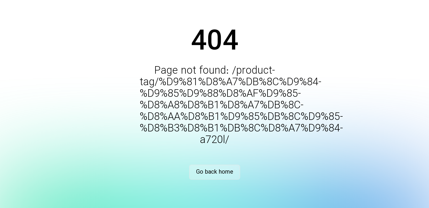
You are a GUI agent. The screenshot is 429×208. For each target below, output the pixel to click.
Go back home (214, 172)
